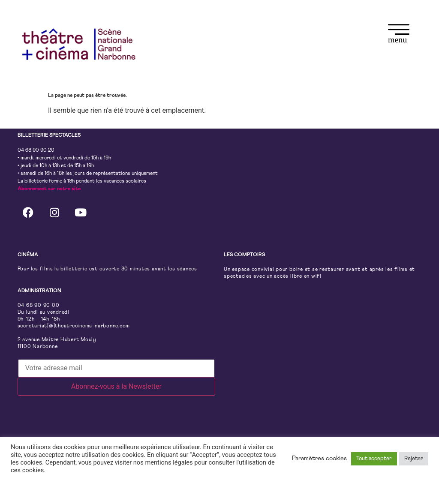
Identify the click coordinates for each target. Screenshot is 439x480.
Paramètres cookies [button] (319, 458)
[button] (399, 35)
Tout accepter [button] (374, 459)
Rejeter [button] (413, 459)
